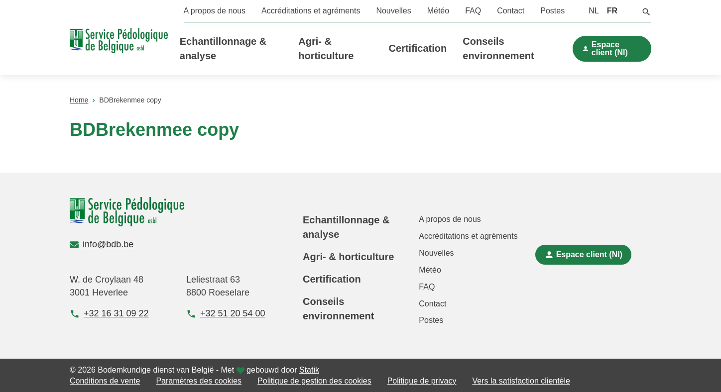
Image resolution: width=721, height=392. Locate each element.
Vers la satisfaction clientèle (521, 381)
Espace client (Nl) (610, 48)
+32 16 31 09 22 (109, 313)
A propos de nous (215, 10)
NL (594, 10)
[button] (646, 11)
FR (612, 10)
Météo (438, 10)
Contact (510, 10)
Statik (309, 370)
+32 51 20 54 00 (225, 313)
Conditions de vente (105, 381)
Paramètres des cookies (198, 381)
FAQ (473, 10)
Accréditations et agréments (310, 10)
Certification (418, 48)
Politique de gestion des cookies (314, 381)
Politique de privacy (422, 381)
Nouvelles (393, 10)
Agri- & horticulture (348, 256)
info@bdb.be (101, 244)
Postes (552, 10)
